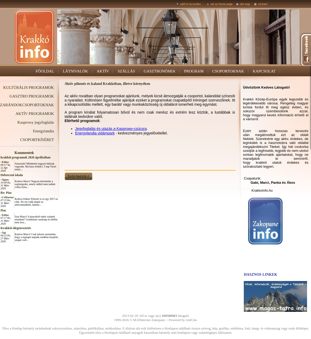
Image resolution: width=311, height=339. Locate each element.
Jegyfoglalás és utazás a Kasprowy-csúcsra (111, 129)
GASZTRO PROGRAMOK (31, 96)
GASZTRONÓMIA (159, 71)
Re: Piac (6, 193)
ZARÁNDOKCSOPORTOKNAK (27, 105)
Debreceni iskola (12, 175)
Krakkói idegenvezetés (16, 228)
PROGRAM (193, 71)
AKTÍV (103, 71)
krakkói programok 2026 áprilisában (25, 157)
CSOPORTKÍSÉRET (37, 140)
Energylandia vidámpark (95, 133)
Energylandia (43, 131)
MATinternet (142, 320)
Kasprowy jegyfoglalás (35, 122)
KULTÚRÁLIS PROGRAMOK (28, 87)
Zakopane (158, 320)
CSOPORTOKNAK (228, 71)
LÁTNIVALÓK (75, 71)
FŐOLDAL (45, 71)
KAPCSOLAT (264, 71)
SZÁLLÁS (126, 71)
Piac (3, 210)
